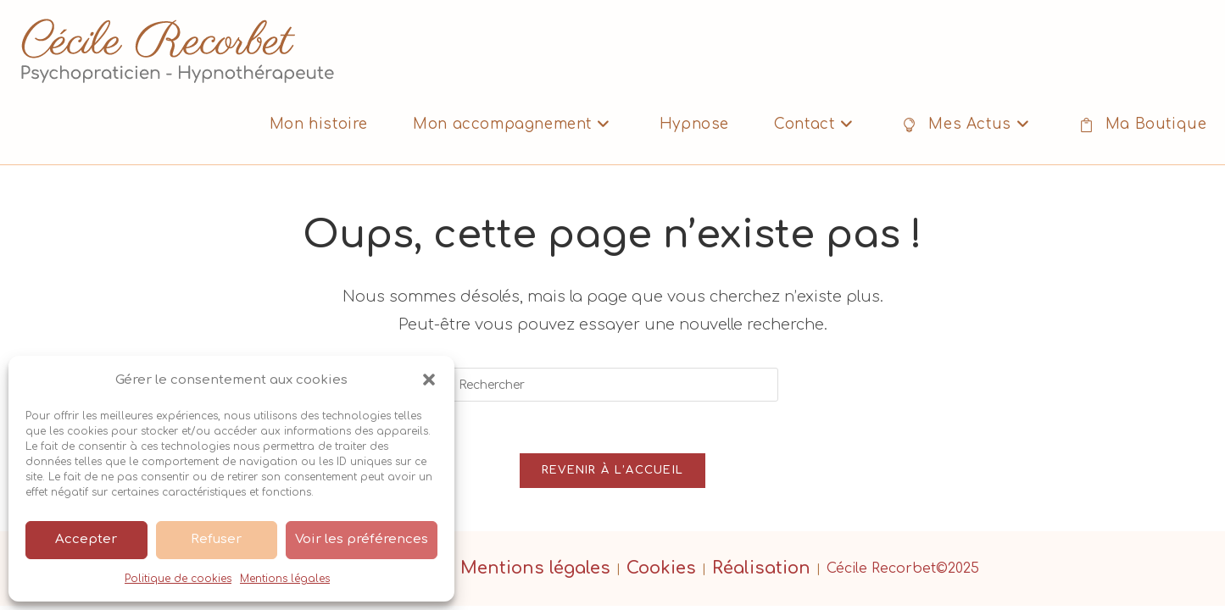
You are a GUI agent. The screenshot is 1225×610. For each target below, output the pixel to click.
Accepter (86, 539)
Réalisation (761, 568)
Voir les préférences (361, 539)
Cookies (661, 568)
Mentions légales (285, 579)
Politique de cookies (178, 579)
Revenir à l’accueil (613, 470)
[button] (428, 379)
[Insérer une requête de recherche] (613, 385)
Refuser (216, 539)
